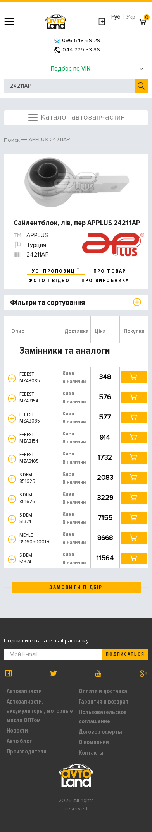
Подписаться (125, 654)
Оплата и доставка (103, 691)
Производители (27, 751)
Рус (115, 17)
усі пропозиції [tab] (56, 271)
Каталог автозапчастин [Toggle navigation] (76, 117)
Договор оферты (100, 731)
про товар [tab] (109, 271)
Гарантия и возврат (103, 701)
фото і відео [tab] (49, 280)
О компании (94, 742)
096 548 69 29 (77, 40)
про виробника (105, 280)
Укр (130, 17)
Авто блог (19, 741)
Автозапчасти (24, 691)
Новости (17, 730)
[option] (77, 182)
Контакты (91, 752)
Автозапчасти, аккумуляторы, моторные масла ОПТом (40, 711)
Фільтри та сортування (47, 302)
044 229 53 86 (77, 49)
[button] (12, 378)
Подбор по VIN (97, 68)
